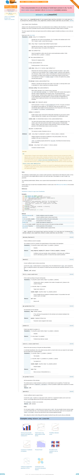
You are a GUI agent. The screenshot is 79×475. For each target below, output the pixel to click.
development (49, 10)
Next (10, 7)
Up (15, 7)
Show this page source (49, 472)
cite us (10, 13)
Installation (28, 1)
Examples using (9, 19)
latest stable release (28, 10)
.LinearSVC (9, 16)
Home (22, 1)
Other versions (11, 11)
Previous (6, 7)
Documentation (35, 1)
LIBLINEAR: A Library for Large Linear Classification (33, 190)
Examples (44, 1)
